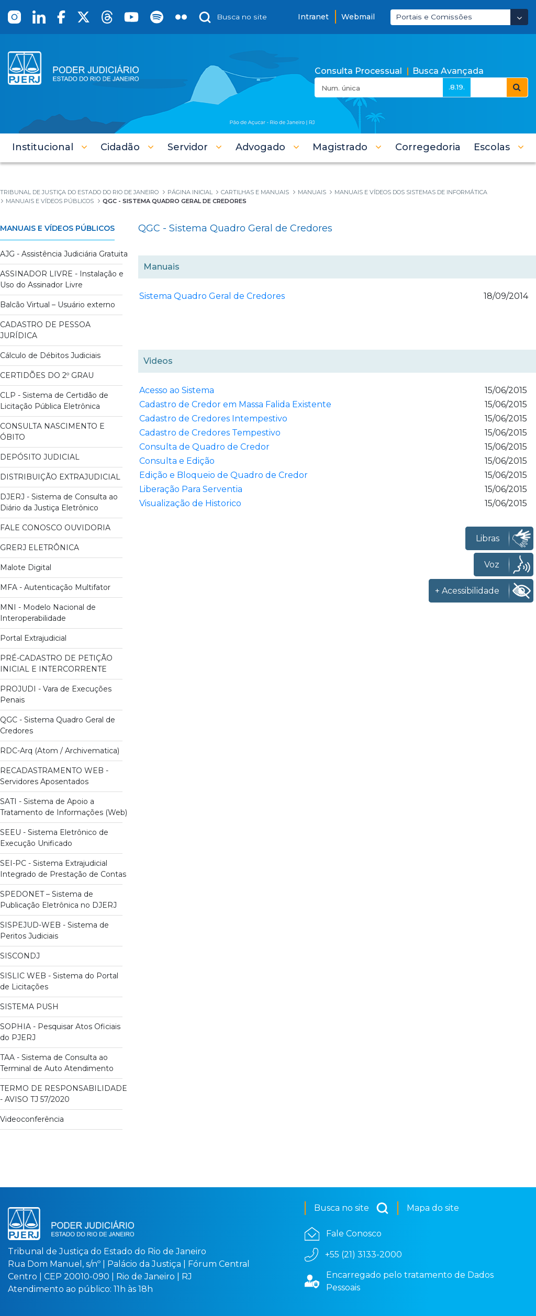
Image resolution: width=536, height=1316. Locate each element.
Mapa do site (433, 1208)
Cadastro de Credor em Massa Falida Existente (235, 404)
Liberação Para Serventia (190, 489)
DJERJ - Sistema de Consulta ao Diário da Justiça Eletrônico (59, 502)
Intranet (313, 17)
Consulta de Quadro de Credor (204, 447)
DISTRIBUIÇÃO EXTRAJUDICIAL (60, 477)
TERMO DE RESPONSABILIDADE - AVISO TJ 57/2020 (63, 1094)
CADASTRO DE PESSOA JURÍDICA (45, 330)
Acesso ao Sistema (176, 390)
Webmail (358, 17)
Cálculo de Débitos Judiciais (50, 355)
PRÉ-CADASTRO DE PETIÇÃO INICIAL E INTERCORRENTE (56, 663)
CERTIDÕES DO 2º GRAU (47, 375)
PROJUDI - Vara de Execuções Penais (55, 694)
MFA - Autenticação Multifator (55, 587)
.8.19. (457, 87)
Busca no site (351, 1208)
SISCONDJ (20, 956)
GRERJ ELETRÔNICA (39, 547)
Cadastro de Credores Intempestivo (213, 418)
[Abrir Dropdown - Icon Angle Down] (519, 17)
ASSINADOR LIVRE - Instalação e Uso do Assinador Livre (62, 279)
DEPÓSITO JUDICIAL (40, 457)
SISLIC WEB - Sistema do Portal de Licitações (59, 981)
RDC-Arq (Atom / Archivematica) (59, 750)
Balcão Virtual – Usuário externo (57, 304)
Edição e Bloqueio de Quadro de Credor (223, 475)
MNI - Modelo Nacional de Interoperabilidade (48, 613)
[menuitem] (428, 147)
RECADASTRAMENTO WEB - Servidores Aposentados (54, 776)
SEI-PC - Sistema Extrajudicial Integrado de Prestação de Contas (63, 868)
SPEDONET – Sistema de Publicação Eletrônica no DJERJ (58, 899)
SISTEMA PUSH (29, 1006)
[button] (49, 147)
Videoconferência (32, 1119)
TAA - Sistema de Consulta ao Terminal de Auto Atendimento (57, 1063)
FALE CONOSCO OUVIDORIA (55, 527)
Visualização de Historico (190, 503)
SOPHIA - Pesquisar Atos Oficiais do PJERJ (60, 1032)
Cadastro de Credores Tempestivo (210, 433)
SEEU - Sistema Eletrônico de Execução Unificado (54, 838)
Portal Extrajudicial (33, 638)
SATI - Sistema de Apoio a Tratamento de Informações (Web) (63, 807)
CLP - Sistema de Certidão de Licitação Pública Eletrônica (54, 401)
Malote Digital (25, 567)
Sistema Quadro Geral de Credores (212, 296)
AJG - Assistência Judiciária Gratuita (64, 254)
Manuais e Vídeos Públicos (57, 228)
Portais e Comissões (434, 17)
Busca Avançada (448, 71)
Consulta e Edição (177, 461)
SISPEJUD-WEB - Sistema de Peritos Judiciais (54, 930)
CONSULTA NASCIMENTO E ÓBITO (52, 431)
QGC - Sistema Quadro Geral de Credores (57, 725)
